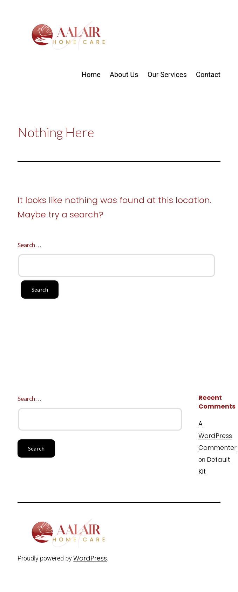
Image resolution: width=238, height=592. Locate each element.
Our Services (167, 74)
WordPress (90, 558)
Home (91, 74)
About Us (124, 74)
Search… (29, 245)
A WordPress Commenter (217, 435)
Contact (208, 74)
